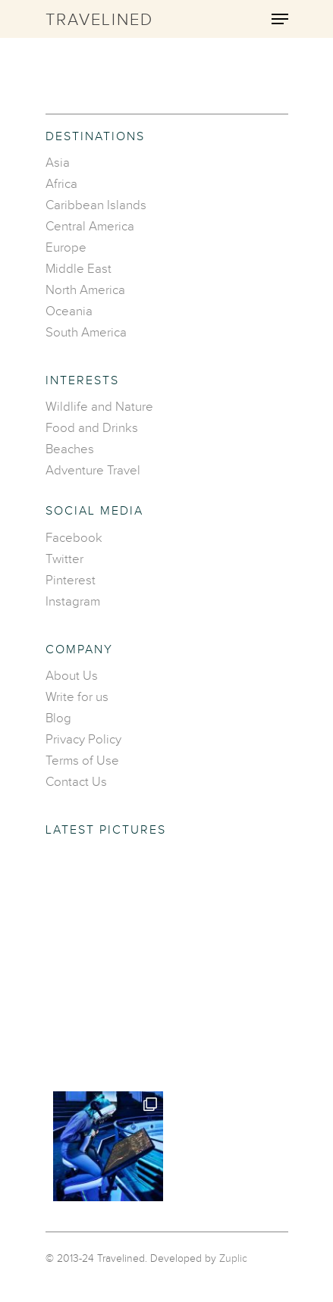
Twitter (64, 559)
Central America (90, 226)
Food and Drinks (92, 428)
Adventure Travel (93, 470)
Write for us (77, 697)
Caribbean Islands (96, 205)
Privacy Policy (83, 739)
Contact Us (76, 782)
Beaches (70, 449)
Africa (61, 184)
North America (85, 290)
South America (86, 332)
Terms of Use (82, 760)
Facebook (74, 538)
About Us (72, 676)
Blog (58, 718)
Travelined (99, 20)
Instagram (73, 601)
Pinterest (71, 580)
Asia (58, 163)
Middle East (79, 269)
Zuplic (233, 1259)
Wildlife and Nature (99, 407)
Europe (66, 247)
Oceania (69, 311)
